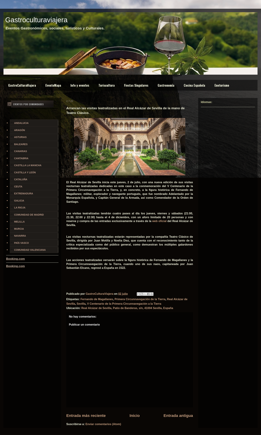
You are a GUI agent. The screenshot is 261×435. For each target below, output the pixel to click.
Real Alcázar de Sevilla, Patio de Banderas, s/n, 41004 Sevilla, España (127, 308)
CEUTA (18, 186)
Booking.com (15, 258)
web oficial (159, 221)
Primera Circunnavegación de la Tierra (139, 299)
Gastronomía (166, 85)
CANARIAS (20, 151)
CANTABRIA (21, 158)
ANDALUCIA (21, 123)
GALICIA (19, 200)
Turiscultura (106, 85)
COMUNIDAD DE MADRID (29, 214)
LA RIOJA (19, 207)
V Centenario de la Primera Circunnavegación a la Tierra (124, 303)
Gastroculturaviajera (36, 20)
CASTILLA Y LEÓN (25, 172)
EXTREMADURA (23, 193)
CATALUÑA (20, 179)
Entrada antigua (178, 415)
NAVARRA (20, 235)
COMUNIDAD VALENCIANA (30, 249)
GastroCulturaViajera (22, 85)
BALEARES (20, 144)
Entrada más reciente (86, 415)
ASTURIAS (20, 137)
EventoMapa (53, 85)
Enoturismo (222, 85)
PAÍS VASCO (21, 243)
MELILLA (19, 221)
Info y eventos (79, 85)
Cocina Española (194, 85)
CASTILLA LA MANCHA (27, 165)
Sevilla (81, 303)
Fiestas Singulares (136, 85)
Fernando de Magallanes (97, 299)
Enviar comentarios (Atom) (103, 424)
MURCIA (19, 228)
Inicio (134, 415)
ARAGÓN (19, 130)
